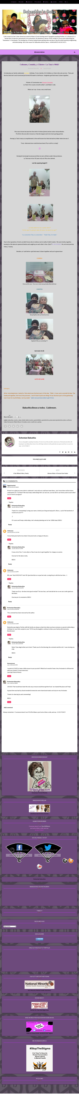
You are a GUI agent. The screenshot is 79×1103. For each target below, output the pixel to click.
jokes (65, 421)
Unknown (11, 534)
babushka (11, 421)
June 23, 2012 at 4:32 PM (13, 575)
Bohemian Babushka (18, 509)
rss (66, 1)
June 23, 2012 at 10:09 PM (13, 612)
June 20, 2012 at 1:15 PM (17, 551)
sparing (40, 423)
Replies (11, 505)
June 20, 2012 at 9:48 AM (13, 490)
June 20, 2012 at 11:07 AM (13, 535)
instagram (13, 1)
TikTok (61, 1)
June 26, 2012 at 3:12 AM (13, 627)
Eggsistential (12, 489)
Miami (15, 423)
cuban (20, 421)
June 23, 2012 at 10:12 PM (18, 591)
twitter (45, 1)
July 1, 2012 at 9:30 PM (13, 686)
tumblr (21, 1)
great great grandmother (56, 421)
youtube (54, 1)
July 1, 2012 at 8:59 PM (13, 668)
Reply (9, 501)
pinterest (29, 1)
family (24, 421)
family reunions (30, 421)
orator (29, 423)
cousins (16, 421)
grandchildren (38, 421)
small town (34, 423)
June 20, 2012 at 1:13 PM (17, 510)
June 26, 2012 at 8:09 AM (17, 647)
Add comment (8, 711)
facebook (38, 1)
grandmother (45, 421)
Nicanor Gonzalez (47, 83)
